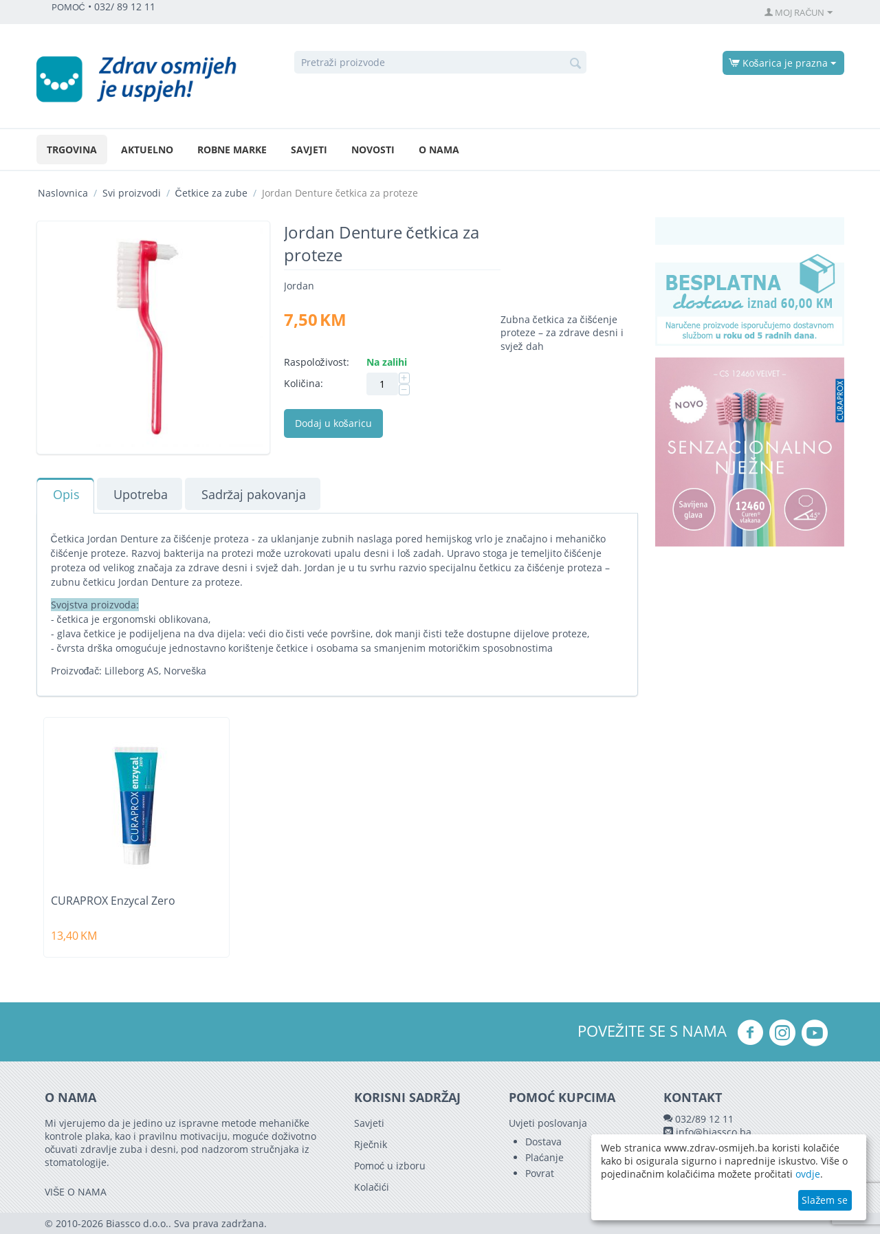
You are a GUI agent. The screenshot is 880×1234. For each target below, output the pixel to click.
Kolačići (371, 1186)
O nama (439, 149)
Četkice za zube (211, 192)
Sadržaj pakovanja (254, 494)
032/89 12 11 (704, 1118)
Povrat (539, 1173)
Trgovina (72, 149)
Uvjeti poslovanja (548, 1123)
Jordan (299, 285)
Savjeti (309, 149)
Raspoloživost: (316, 361)
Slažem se (825, 1200)
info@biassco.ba (713, 1131)
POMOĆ (68, 7)
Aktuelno (147, 149)
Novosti (373, 149)
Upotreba (140, 494)
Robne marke (232, 149)
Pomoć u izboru (390, 1165)
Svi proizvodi (131, 192)
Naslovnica (63, 192)
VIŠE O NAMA (76, 1191)
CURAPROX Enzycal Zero (113, 901)
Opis (66, 494)
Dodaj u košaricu (333, 423)
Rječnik (370, 1144)
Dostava (543, 1141)
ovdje (807, 1173)
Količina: (303, 383)
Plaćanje (544, 1157)
